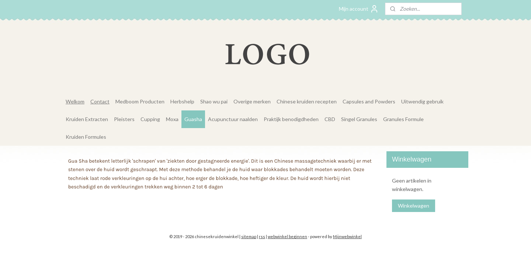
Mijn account (359, 8)
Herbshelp (182, 101)
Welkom (75, 101)
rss (262, 236)
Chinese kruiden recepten (307, 101)
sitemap (248, 236)
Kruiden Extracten (87, 119)
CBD (329, 119)
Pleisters (124, 119)
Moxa (172, 119)
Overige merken (252, 101)
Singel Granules (359, 119)
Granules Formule (403, 119)
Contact (100, 101)
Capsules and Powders (369, 101)
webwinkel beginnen (287, 236)
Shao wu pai (214, 101)
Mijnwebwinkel (347, 236)
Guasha (193, 119)
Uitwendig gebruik (422, 101)
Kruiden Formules (86, 137)
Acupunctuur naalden (233, 119)
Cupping (150, 119)
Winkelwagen (413, 205)
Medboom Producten (139, 101)
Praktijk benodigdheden (291, 119)
